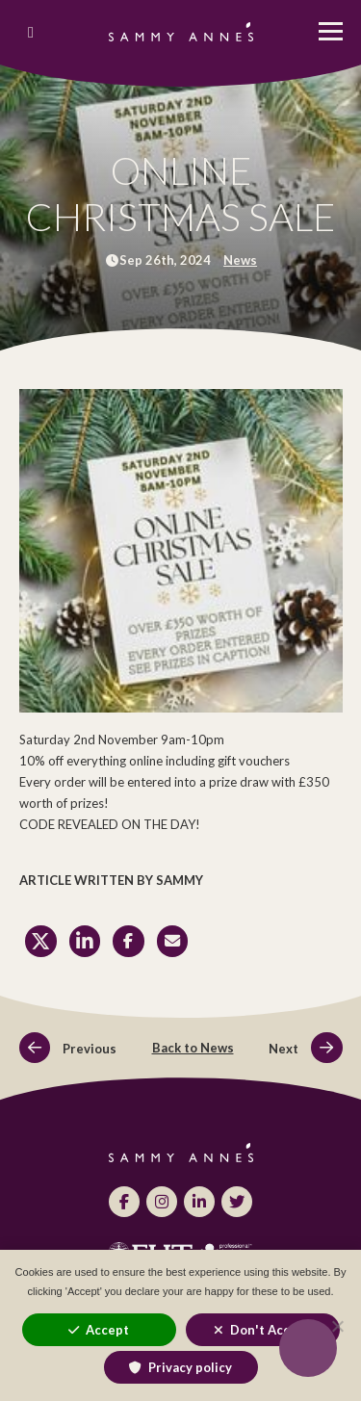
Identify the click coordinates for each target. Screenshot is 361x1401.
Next (305, 1048)
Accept (107, 1329)
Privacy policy (190, 1367)
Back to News (193, 1047)
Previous (67, 1048)
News (240, 260)
